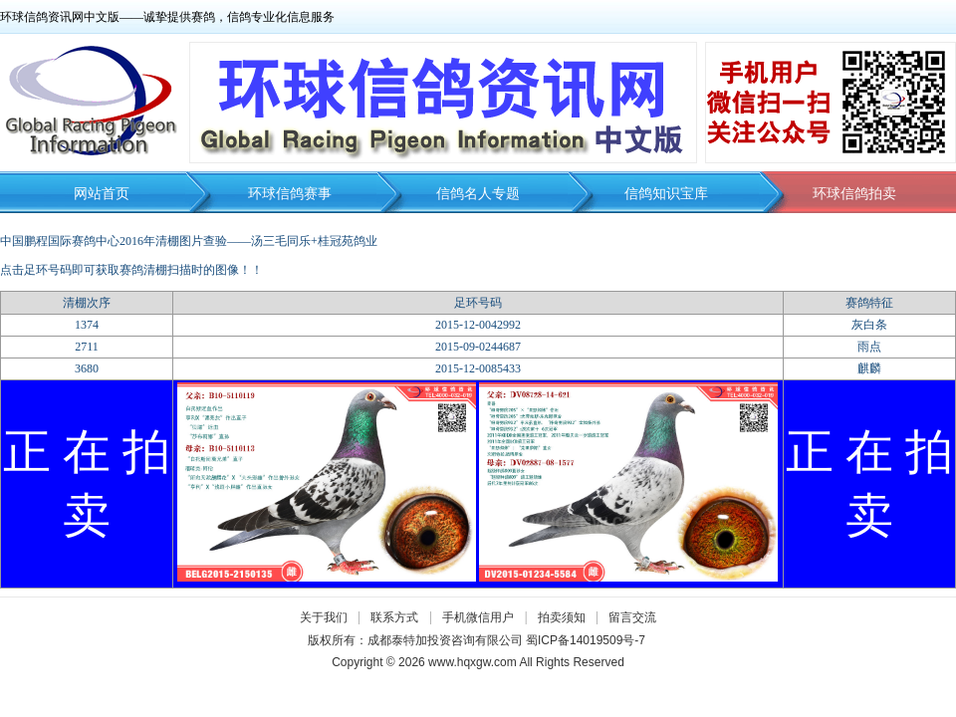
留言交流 (632, 617)
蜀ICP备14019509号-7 (585, 640)
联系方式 (394, 617)
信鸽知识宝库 (666, 193)
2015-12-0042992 (478, 325)
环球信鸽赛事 (290, 193)
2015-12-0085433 (478, 368)
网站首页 (101, 193)
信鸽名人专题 (478, 193)
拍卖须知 (567, 617)
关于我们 (324, 617)
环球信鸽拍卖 (854, 193)
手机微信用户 (478, 617)
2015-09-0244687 (478, 347)
